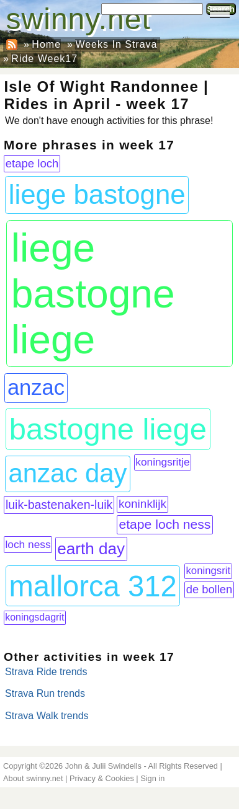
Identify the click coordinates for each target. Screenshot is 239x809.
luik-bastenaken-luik (59, 504)
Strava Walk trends (47, 715)
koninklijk (142, 503)
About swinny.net (33, 778)
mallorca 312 (92, 586)
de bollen (209, 589)
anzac (36, 387)
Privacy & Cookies (102, 778)
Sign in (152, 778)
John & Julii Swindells (103, 766)
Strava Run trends (45, 693)
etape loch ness (164, 524)
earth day (91, 548)
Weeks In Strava (116, 44)
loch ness (27, 544)
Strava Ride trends (46, 671)
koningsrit (208, 571)
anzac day (67, 473)
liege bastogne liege (93, 294)
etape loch (32, 163)
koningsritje (162, 462)
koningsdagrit (34, 617)
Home (46, 44)
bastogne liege (108, 429)
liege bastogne (97, 194)
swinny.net (78, 18)
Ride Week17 (44, 58)
